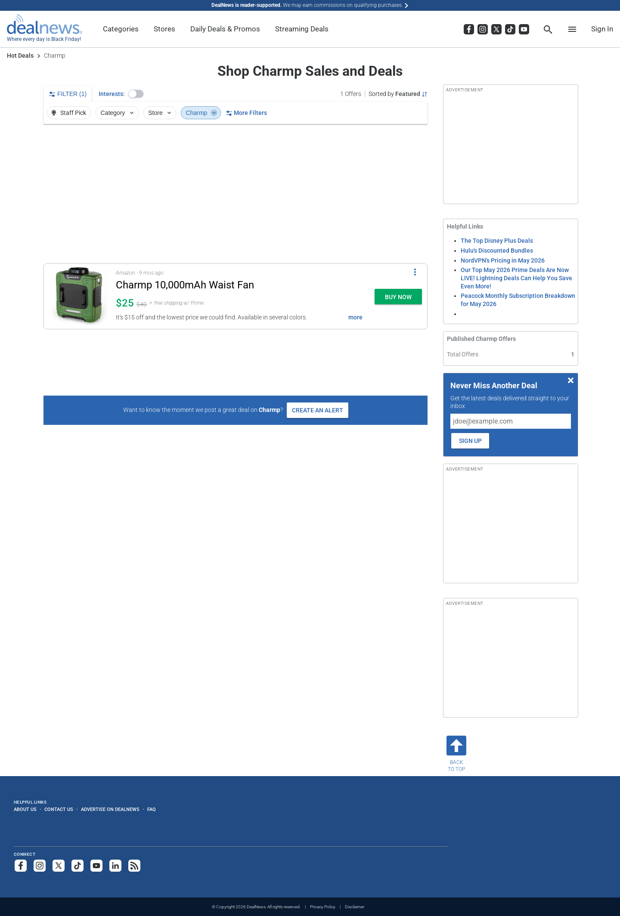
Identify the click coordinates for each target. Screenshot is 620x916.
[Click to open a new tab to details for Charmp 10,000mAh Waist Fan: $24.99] (80, 296)
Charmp (201, 112)
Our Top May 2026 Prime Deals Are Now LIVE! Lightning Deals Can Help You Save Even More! (516, 277)
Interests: (112, 93)
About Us (25, 809)
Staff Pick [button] (68, 112)
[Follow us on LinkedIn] (115, 866)
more (355, 317)
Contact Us (58, 809)
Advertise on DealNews (110, 809)
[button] (136, 94)
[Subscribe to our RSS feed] (134, 866)
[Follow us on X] (58, 866)
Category (118, 112)
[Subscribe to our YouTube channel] (96, 866)
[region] (235, 194)
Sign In (602, 29)
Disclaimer (354, 906)
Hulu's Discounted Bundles (497, 250)
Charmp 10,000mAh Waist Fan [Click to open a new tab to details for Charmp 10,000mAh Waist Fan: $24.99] (185, 285)
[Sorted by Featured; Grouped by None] (398, 93)
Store (160, 112)
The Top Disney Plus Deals (497, 240)
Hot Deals (20, 55)
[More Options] (415, 271)
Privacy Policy (322, 906)
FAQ (151, 809)
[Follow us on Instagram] (39, 866)
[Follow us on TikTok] (77, 866)
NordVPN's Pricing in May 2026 (503, 260)
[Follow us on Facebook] (21, 866)
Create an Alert (317, 410)
